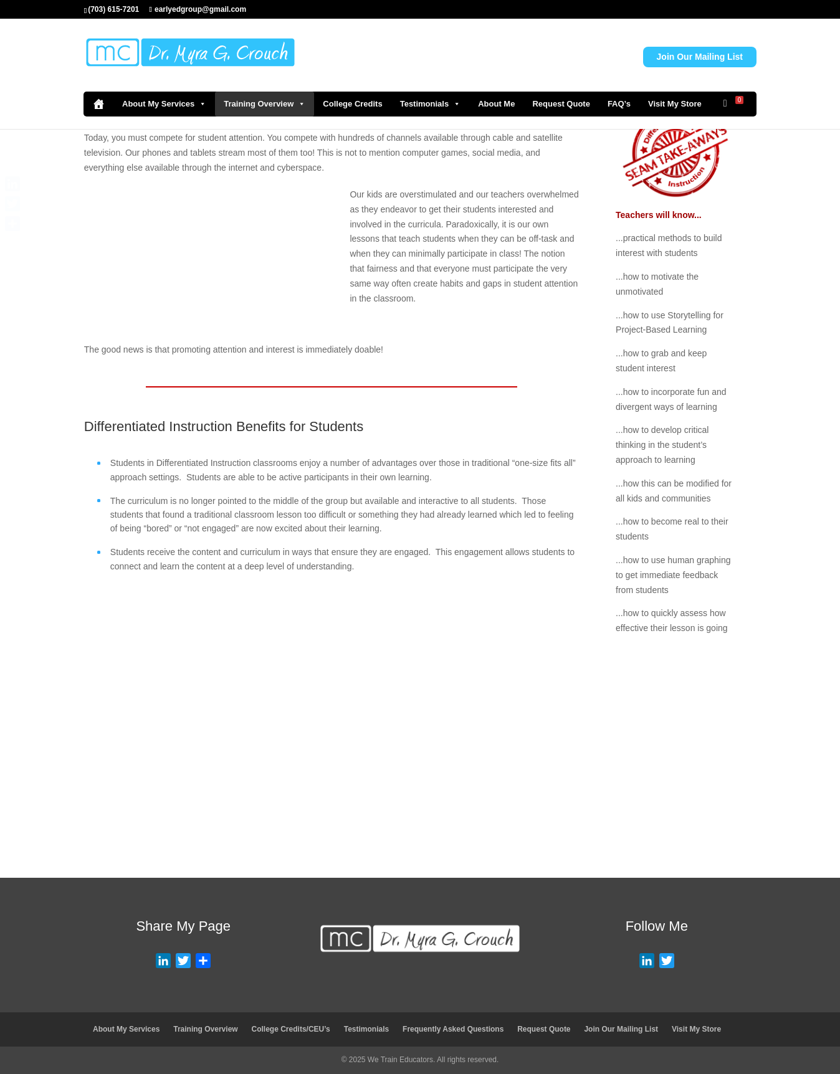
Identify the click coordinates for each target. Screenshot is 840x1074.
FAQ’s (619, 103)
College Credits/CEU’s (291, 1029)
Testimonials (430, 104)
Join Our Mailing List (700, 57)
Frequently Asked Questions (453, 1029)
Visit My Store (675, 103)
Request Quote (560, 103)
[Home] (98, 104)
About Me (496, 103)
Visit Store (480, 835)
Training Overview (264, 104)
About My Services (164, 104)
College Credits (352, 103)
